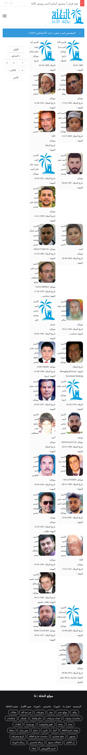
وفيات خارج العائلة (70, 730)
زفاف (74, 712)
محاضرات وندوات (72, 718)
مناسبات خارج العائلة (38, 736)
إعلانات (18, 724)
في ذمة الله (26, 712)
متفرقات (40, 712)
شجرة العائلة (12, 706)
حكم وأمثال (36, 718)
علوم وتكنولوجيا (46, 724)
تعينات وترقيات (53, 718)
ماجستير (47, 706)
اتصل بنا (67, 706)
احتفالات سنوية (54, 742)
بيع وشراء (30, 724)
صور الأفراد (25, 706)
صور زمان (23, 730)
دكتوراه (56, 706)
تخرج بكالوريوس (48, 748)
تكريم (45, 730)
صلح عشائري (58, 736)
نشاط (11, 730)
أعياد (55, 730)
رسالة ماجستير (36, 742)
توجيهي (72, 736)
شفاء (33, 748)
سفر (51, 712)
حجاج (35, 730)
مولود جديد (62, 712)
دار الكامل (70, 742)
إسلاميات (11, 718)
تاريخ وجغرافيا (18, 736)
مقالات (13, 712)
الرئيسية (77, 706)
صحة (70, 724)
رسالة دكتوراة (18, 742)
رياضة (60, 724)
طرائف (23, 718)
